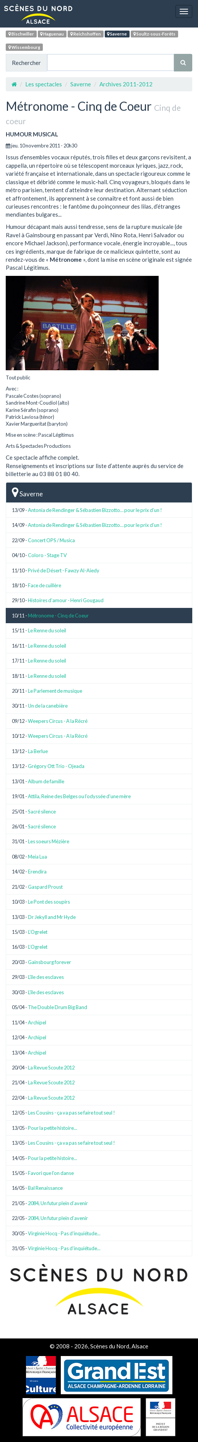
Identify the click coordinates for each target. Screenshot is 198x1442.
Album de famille (46, 781)
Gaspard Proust (45, 887)
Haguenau (52, 33)
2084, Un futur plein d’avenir (58, 1203)
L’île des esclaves (46, 977)
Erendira (37, 871)
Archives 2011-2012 (126, 84)
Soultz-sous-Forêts (154, 33)
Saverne (117, 33)
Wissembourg (24, 47)
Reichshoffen (85, 33)
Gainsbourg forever (49, 962)
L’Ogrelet (37, 932)
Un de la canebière (48, 706)
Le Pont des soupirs (49, 902)
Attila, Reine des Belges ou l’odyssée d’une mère (79, 796)
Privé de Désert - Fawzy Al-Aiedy (63, 570)
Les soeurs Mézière (48, 841)
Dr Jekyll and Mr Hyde (52, 917)
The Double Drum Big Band (57, 1007)
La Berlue (38, 751)
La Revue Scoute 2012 (51, 1067)
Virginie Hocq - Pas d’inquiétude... (64, 1233)
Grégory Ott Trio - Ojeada (56, 766)
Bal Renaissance (45, 1188)
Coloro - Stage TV (47, 555)
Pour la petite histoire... (52, 1128)
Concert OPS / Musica (51, 540)
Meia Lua (37, 857)
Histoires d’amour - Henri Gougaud (66, 600)
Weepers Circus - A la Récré (58, 721)
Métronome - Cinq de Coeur (58, 615)
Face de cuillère (44, 585)
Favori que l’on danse (51, 1173)
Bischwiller (21, 33)
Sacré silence (42, 811)
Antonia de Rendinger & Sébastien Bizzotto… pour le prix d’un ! (95, 510)
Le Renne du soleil (47, 630)
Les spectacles (43, 84)
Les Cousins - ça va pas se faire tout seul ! (71, 1113)
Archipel (37, 1022)
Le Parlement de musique (55, 691)
